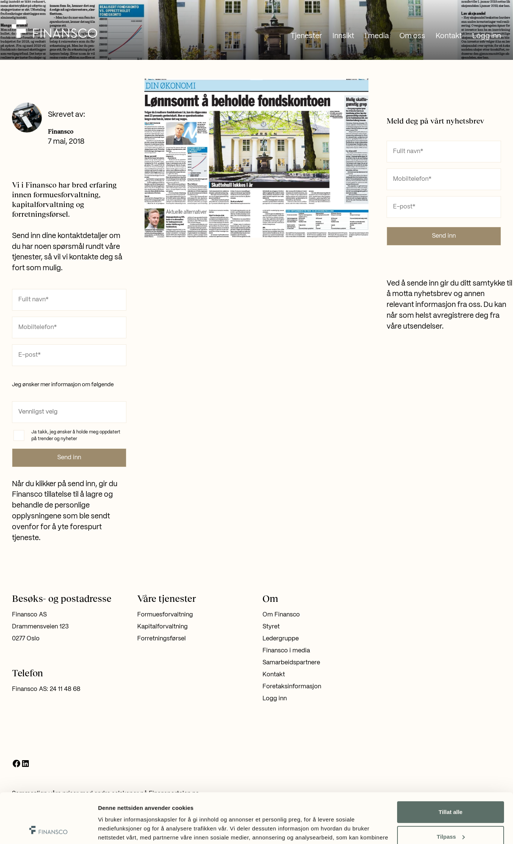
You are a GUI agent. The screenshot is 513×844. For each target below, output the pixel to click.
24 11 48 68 (65, 689)
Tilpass (451, 789)
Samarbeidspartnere (291, 662)
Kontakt (449, 36)
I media (377, 36)
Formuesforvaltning (165, 615)
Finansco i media (286, 650)
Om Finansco (281, 615)
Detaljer (108, 829)
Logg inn (486, 36)
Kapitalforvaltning (162, 627)
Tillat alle (451, 765)
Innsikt (343, 36)
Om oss (412, 36)
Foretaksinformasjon (291, 686)
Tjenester (306, 36)
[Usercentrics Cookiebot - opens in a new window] (48, 829)
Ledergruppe (280, 639)
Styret (271, 627)
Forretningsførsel (161, 639)
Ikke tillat (451, 814)
